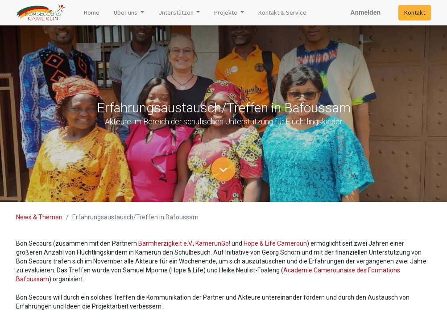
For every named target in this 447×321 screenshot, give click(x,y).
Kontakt (414, 12)
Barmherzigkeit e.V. (165, 243)
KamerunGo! (212, 243)
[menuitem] (92, 12)
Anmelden (365, 12)
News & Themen (39, 217)
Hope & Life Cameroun (275, 243)
